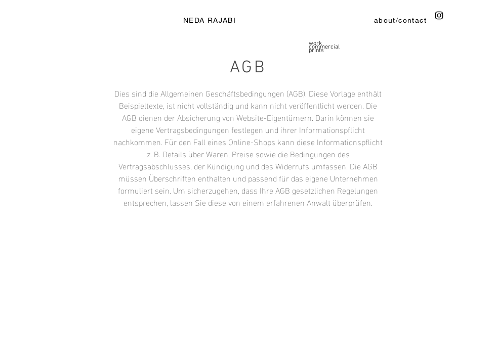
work (315, 44)
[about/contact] (401, 20)
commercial (324, 47)
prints (316, 51)
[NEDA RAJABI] (210, 20)
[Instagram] (439, 15)
